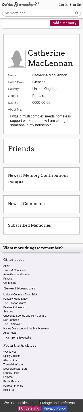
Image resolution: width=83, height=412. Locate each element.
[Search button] (76, 13)
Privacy (7, 278)
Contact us (9, 282)
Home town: (16, 82)
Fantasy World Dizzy (15, 298)
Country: (14, 89)
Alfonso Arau (10, 360)
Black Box (9, 389)
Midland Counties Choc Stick (20, 294)
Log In (63, 4)
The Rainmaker (12, 324)
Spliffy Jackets (11, 355)
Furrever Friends (13, 385)
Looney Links (11, 372)
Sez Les (8, 311)
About (6, 266)
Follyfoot (8, 377)
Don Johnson (11, 319)
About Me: (15, 109)
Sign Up (75, 4)
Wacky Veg (10, 351)
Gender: (13, 96)
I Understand (29, 408)
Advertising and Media (16, 274)
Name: (12, 75)
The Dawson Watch (14, 303)
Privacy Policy (55, 408)
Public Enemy (11, 381)
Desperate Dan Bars (15, 368)
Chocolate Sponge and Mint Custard (24, 315)
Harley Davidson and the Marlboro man (26, 328)
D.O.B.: (13, 102)
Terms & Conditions (14, 270)
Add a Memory (65, 23)
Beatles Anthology (14, 307)
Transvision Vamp (13, 364)
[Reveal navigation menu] (8, 23)
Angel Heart (10, 332)
